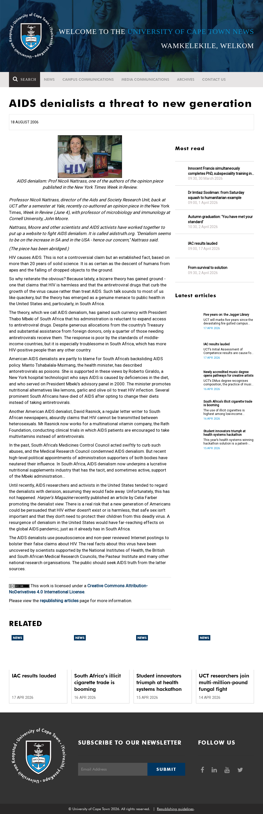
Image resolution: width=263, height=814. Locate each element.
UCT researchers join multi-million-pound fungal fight (224, 682)
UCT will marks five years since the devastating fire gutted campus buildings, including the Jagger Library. (228, 321)
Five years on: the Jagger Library (226, 314)
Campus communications (88, 79)
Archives (185, 79)
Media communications (145, 79)
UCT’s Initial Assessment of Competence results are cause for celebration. (227, 351)
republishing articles (59, 600)
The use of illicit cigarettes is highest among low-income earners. (224, 412)
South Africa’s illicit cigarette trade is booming (227, 403)
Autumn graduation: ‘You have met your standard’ (220, 219)
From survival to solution (207, 268)
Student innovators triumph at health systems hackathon (224, 433)
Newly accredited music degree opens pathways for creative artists (228, 373)
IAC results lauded (202, 243)
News (49, 79)
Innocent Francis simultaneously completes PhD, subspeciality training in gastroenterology (220, 171)
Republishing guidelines (175, 809)
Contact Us (214, 79)
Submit (166, 769)
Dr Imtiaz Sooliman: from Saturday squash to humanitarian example (216, 195)
